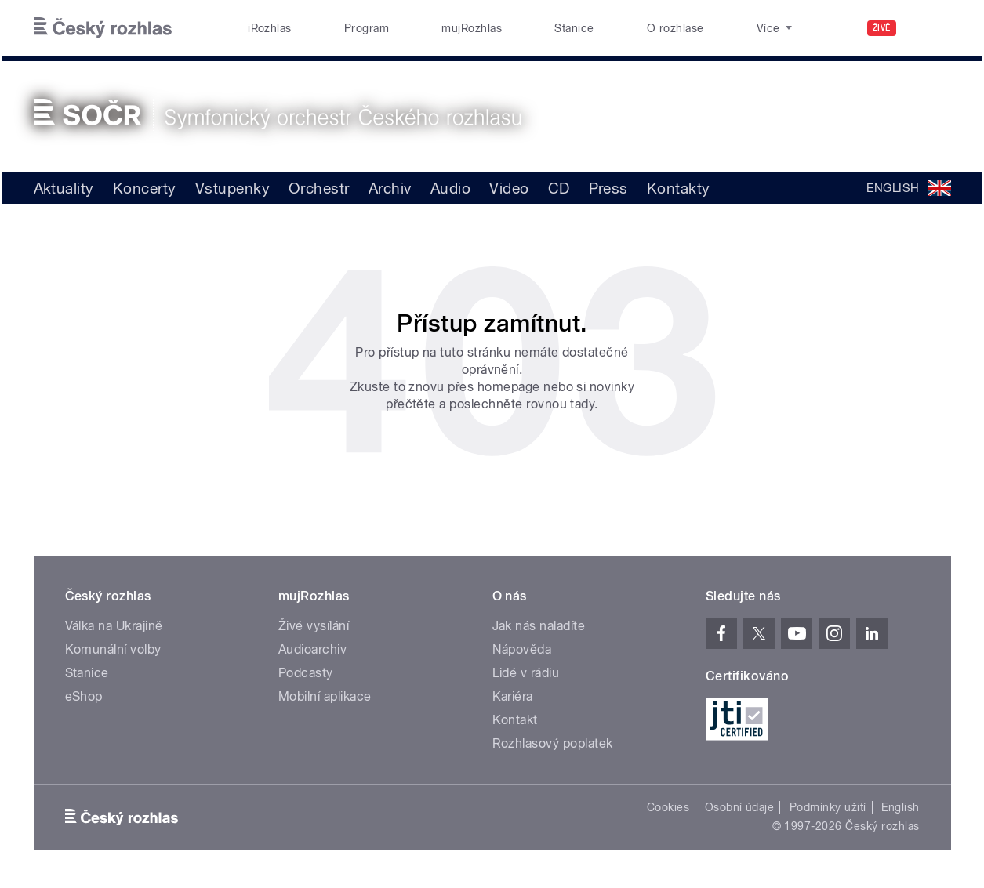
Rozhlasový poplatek (552, 743)
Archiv (390, 188)
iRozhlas (270, 28)
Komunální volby (113, 649)
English (900, 807)
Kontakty (678, 188)
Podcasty (305, 672)
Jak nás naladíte (539, 625)
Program (366, 28)
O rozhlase (675, 28)
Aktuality (64, 188)
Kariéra (512, 696)
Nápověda (522, 649)
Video (508, 188)
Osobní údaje (740, 807)
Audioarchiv (312, 649)
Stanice (574, 28)
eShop (84, 696)
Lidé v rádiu (526, 672)
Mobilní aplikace (325, 696)
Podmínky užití (828, 807)
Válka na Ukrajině (114, 625)
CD (559, 188)
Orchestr (319, 188)
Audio (450, 188)
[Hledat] (930, 28)
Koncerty (144, 188)
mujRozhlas (471, 28)
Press (608, 188)
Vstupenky (232, 188)
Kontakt (515, 719)
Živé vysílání (313, 625)
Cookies (668, 807)
